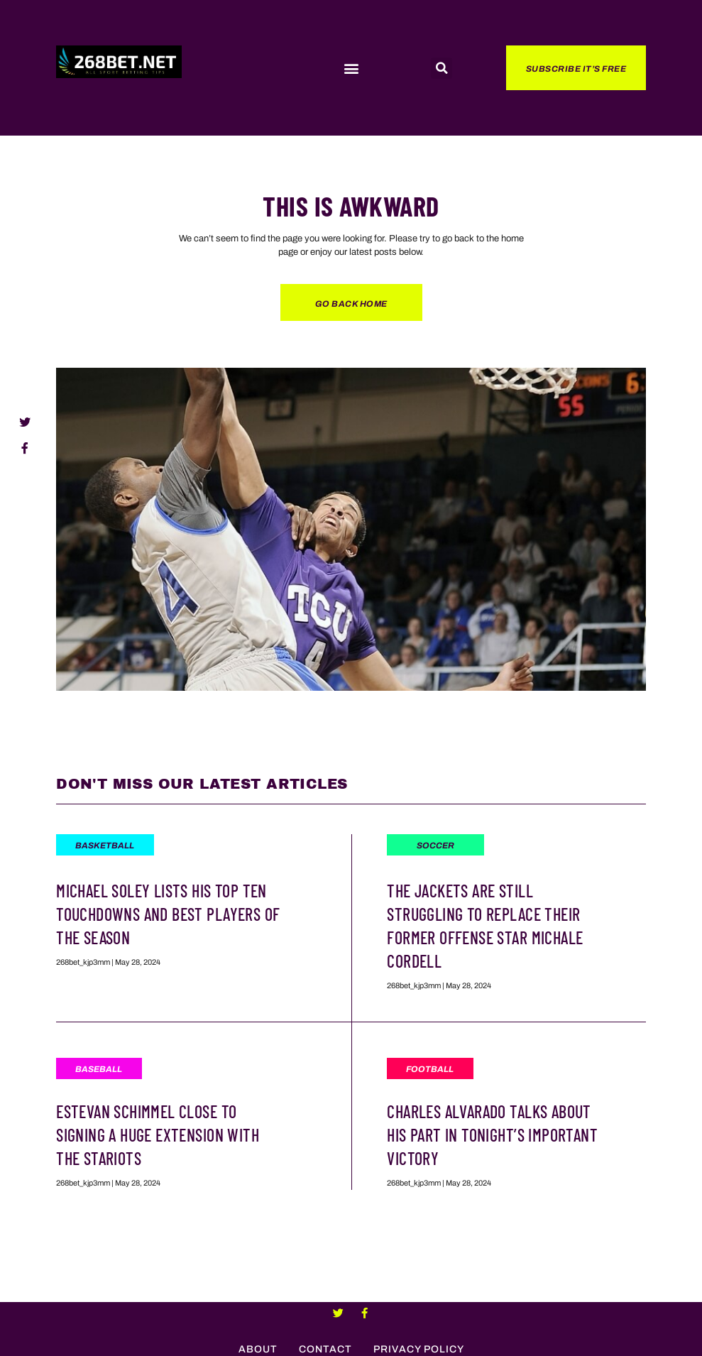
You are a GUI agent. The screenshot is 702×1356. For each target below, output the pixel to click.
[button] (351, 68)
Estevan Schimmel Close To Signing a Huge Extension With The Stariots (157, 1135)
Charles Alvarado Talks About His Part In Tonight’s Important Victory (492, 1135)
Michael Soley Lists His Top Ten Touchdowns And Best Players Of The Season (168, 914)
